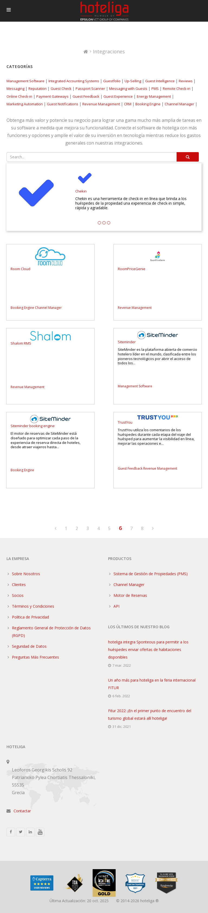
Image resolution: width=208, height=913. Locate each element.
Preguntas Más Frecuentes (35, 657)
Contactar (22, 810)
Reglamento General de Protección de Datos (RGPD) (51, 631)
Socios (18, 595)
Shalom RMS (21, 343)
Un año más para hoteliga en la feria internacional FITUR (152, 684)
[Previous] (55, 529)
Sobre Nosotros (26, 573)
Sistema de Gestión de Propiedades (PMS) (150, 573)
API (116, 606)
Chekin (81, 191)
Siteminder (127, 342)
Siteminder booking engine (33, 426)
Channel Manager (48, 307)
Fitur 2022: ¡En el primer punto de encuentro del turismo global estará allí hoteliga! (149, 714)
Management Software (135, 386)
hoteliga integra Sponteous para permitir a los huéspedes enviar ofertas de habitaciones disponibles (148, 649)
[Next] (152, 529)
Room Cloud (20, 269)
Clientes (19, 584)
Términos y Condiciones (33, 606)
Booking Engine (22, 307)
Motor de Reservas (130, 595)
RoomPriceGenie (131, 269)
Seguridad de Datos (29, 646)
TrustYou (125, 422)
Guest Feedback (130, 468)
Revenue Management (135, 307)
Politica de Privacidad (30, 617)
